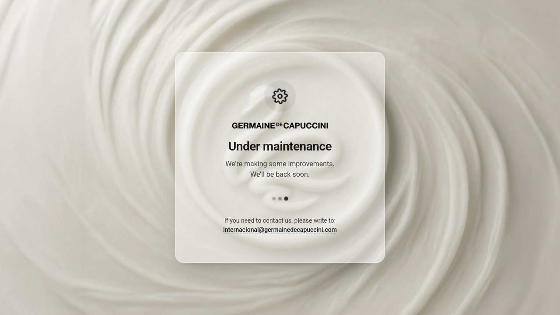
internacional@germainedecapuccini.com (280, 229)
